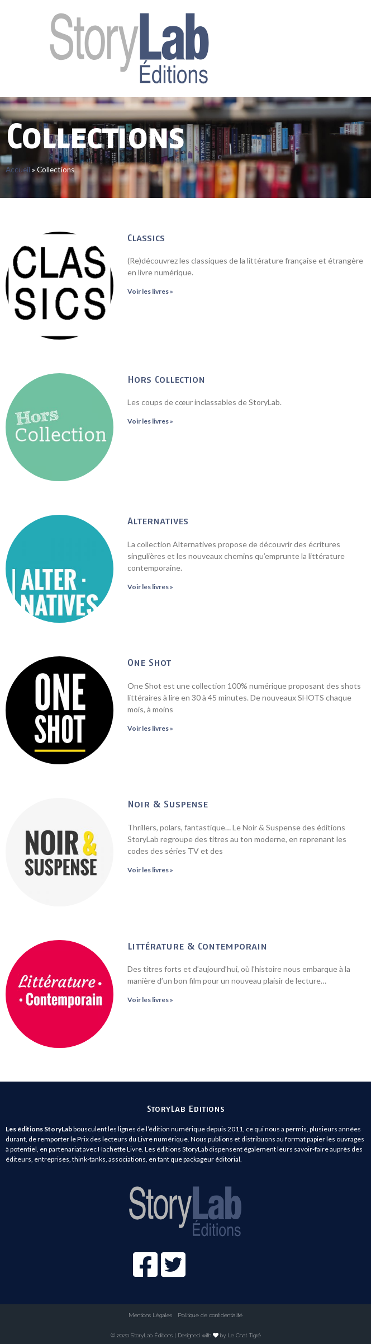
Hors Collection (166, 379)
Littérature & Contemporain (197, 946)
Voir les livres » (150, 291)
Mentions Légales (150, 1315)
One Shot (149, 662)
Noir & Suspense (167, 804)
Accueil (18, 169)
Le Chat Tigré (244, 1335)
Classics (146, 237)
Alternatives (157, 521)
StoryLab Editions (186, 1108)
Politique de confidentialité (210, 1315)
